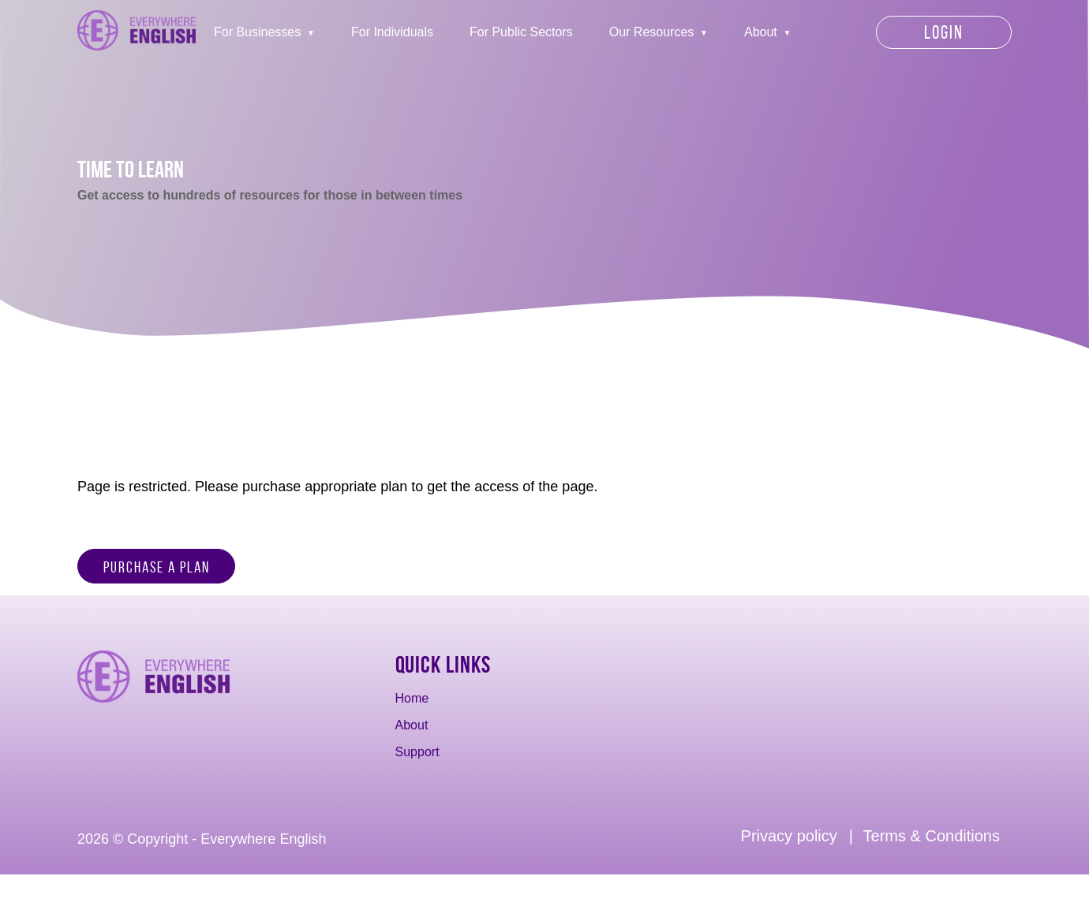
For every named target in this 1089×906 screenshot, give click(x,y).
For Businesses (257, 32)
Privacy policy (789, 835)
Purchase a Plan (156, 567)
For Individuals (392, 32)
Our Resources (651, 32)
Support (417, 752)
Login (944, 32)
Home (412, 698)
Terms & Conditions (931, 835)
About (760, 32)
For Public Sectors (521, 32)
